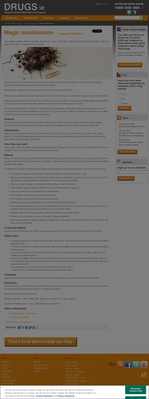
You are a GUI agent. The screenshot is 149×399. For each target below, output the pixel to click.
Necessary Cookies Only (135, 389)
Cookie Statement (44, 396)
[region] (74, 392)
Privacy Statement (65, 396)
